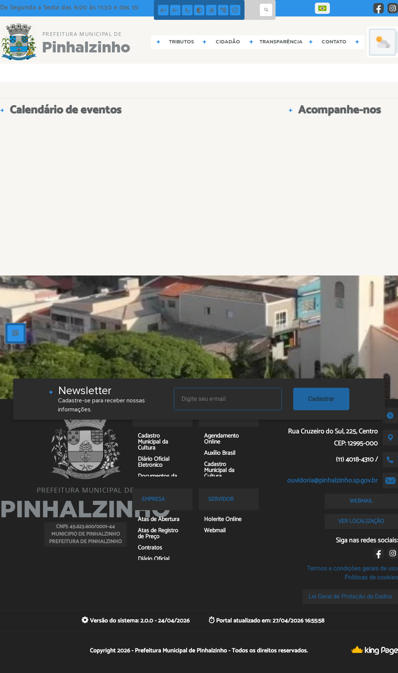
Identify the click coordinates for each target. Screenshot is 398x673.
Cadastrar (321, 398)
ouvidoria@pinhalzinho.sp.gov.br (332, 480)
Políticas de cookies (371, 577)
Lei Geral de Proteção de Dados (350, 596)
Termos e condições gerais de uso (352, 568)
